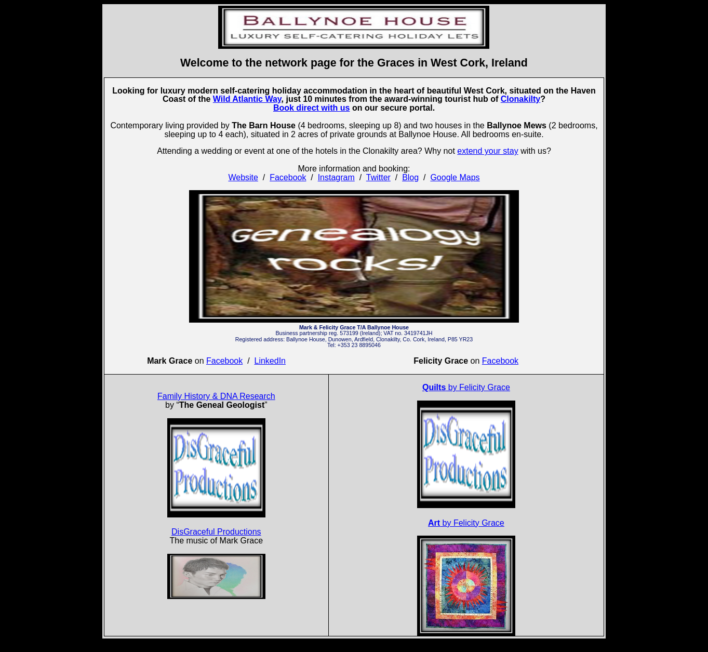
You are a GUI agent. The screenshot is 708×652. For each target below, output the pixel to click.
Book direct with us (311, 107)
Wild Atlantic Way (247, 99)
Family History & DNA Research (216, 396)
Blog (410, 177)
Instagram (336, 177)
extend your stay (487, 151)
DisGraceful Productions (216, 531)
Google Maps (454, 177)
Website (243, 177)
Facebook (288, 177)
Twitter (378, 177)
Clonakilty (520, 99)
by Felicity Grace (466, 387)
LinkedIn (270, 360)
